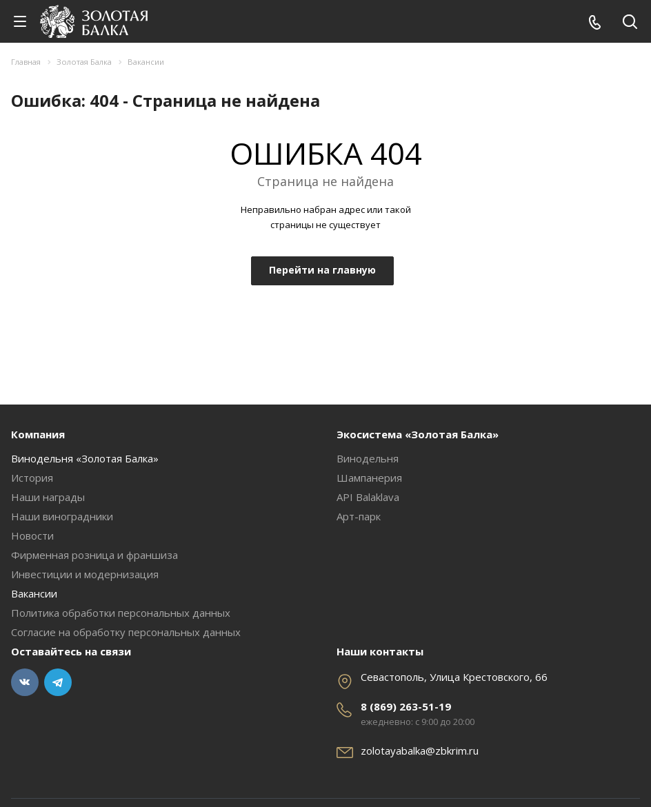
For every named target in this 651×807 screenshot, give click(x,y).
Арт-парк (359, 516)
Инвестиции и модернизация (85, 574)
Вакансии (34, 593)
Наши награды (48, 497)
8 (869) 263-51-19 (406, 706)
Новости (32, 535)
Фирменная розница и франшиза (94, 555)
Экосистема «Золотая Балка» (418, 434)
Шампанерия (369, 477)
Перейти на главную (322, 269)
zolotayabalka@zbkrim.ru (420, 750)
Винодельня (368, 458)
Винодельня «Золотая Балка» (85, 458)
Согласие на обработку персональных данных (126, 632)
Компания (38, 434)
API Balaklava (368, 497)
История (32, 477)
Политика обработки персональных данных (120, 613)
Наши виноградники (62, 516)
